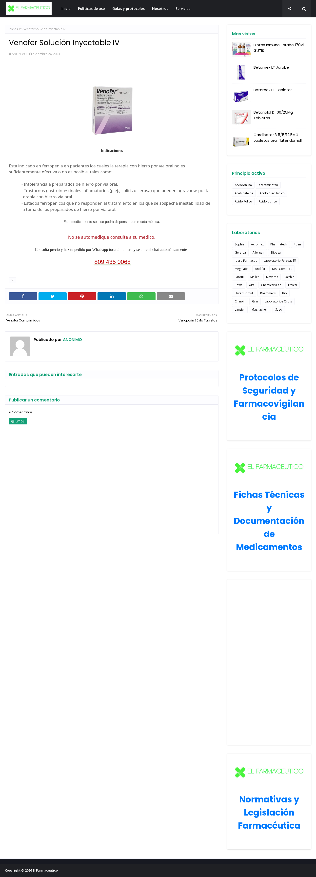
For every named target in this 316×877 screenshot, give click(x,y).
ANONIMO (19, 54)
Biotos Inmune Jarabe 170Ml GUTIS (279, 47)
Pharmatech (278, 244)
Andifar (260, 269)
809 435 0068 (112, 262)
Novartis (272, 277)
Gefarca (240, 252)
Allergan (258, 252)
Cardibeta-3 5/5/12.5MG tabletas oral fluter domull (278, 137)
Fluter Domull (244, 293)
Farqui (239, 277)
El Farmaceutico (45, 870)
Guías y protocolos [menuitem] (128, 8)
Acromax (257, 244)
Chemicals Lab (271, 285)
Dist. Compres (282, 269)
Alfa (252, 285)
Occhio (290, 277)
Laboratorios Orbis (278, 301)
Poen (297, 244)
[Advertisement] (269, 662)
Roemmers (268, 293)
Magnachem (260, 309)
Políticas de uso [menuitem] (91, 8)
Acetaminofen (268, 185)
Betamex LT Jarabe (271, 67)
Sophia (239, 244)
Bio (284, 293)
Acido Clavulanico (272, 193)
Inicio (12, 29)
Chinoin (240, 301)
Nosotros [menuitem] (160, 8)
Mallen (254, 277)
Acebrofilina (243, 185)
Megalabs (241, 269)
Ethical (292, 285)
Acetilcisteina (244, 193)
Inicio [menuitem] (66, 8)
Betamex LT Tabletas (273, 89)
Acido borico (268, 201)
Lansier (240, 309)
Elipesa (276, 252)
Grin (255, 301)
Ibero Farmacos (246, 261)
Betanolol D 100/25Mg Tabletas (273, 115)
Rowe (238, 285)
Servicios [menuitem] (183, 8)
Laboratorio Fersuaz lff (280, 261)
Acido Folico (243, 201)
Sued (278, 309)
